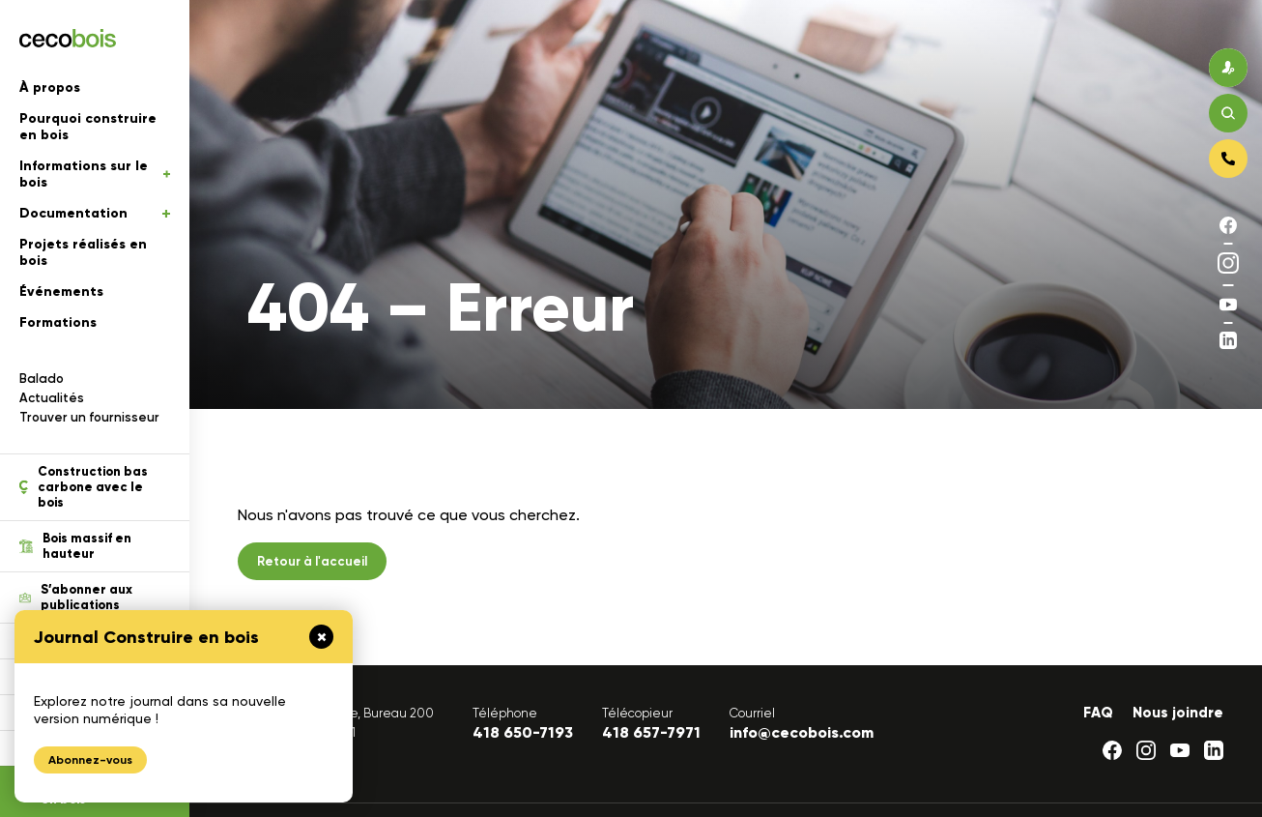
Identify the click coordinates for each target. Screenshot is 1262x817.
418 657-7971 (651, 732)
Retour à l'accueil (312, 561)
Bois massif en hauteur (75, 546)
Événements (61, 291)
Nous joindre (1178, 712)
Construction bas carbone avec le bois (83, 487)
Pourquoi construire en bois (88, 126)
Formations (58, 322)
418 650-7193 (523, 732)
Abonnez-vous (90, 760)
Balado (41, 378)
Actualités (51, 398)
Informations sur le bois (94, 174)
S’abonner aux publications (75, 597)
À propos (49, 87)
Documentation (94, 213)
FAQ (1098, 712)
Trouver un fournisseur (89, 417)
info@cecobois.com (802, 732)
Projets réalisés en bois (83, 252)
